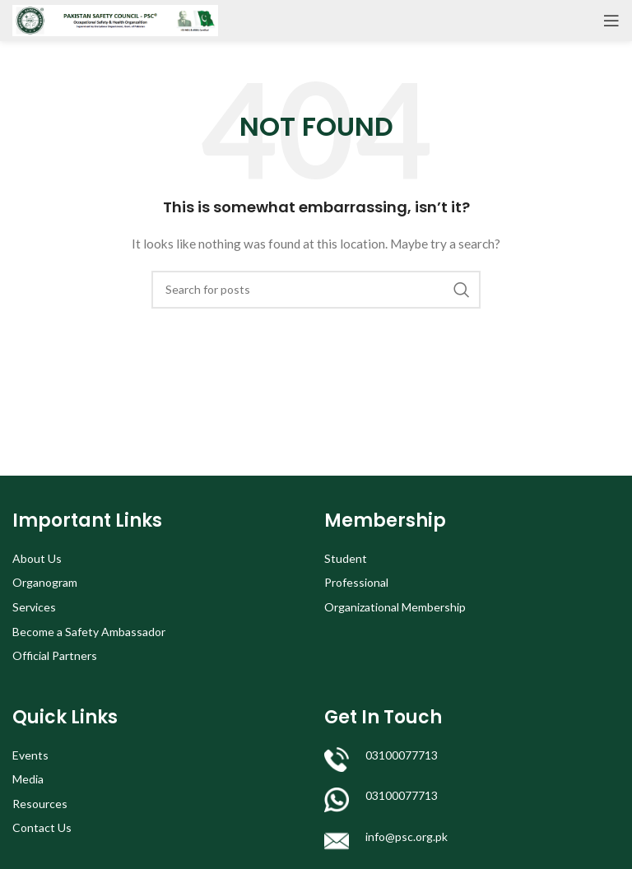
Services (34, 607)
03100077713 (401, 755)
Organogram (44, 582)
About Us (37, 558)
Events (30, 755)
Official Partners (54, 655)
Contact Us (42, 827)
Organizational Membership (395, 607)
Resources (39, 804)
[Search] (316, 290)
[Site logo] (115, 19)
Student (345, 558)
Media (28, 779)
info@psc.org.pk (406, 836)
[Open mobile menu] (611, 20)
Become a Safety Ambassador (88, 632)
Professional (356, 582)
